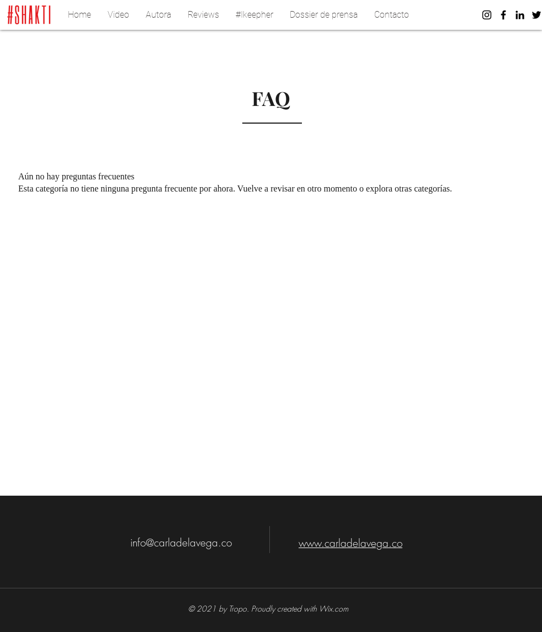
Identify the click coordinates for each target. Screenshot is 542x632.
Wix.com (333, 608)
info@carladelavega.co (181, 542)
